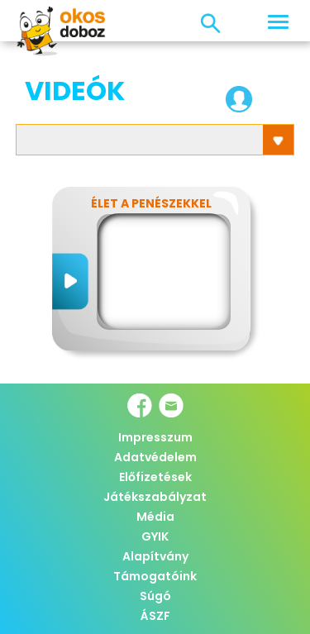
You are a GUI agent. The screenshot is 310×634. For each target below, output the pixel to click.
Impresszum (155, 437)
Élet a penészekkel (151, 203)
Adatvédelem (155, 457)
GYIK (155, 536)
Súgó (155, 596)
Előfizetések (155, 477)
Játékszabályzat (155, 497)
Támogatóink (155, 576)
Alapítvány (155, 556)
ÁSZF (155, 616)
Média (155, 516)
